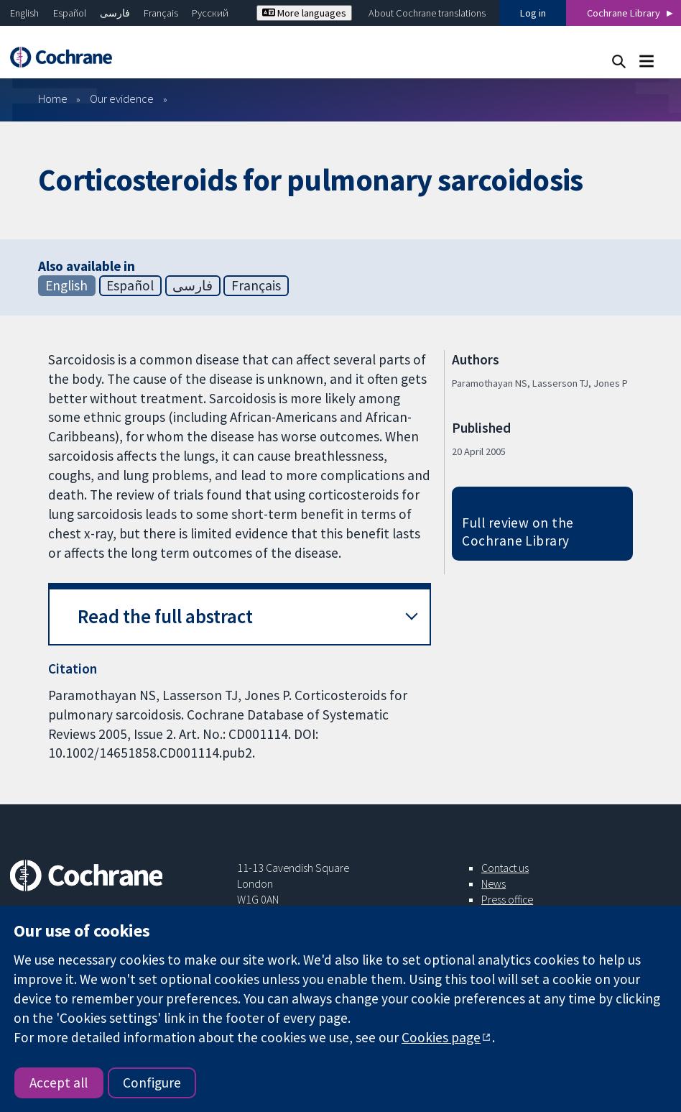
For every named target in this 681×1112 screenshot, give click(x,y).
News (493, 883)
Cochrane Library (623, 12)
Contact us (505, 867)
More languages (304, 12)
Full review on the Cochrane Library (518, 531)
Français (161, 12)
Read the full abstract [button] (165, 616)
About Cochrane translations (427, 12)
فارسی (115, 12)
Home (53, 98)
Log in (533, 12)
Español (69, 12)
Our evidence (122, 98)
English (24, 12)
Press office (507, 899)
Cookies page (441, 1037)
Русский (210, 12)
